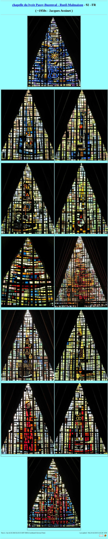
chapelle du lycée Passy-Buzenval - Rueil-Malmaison (47, 5)
